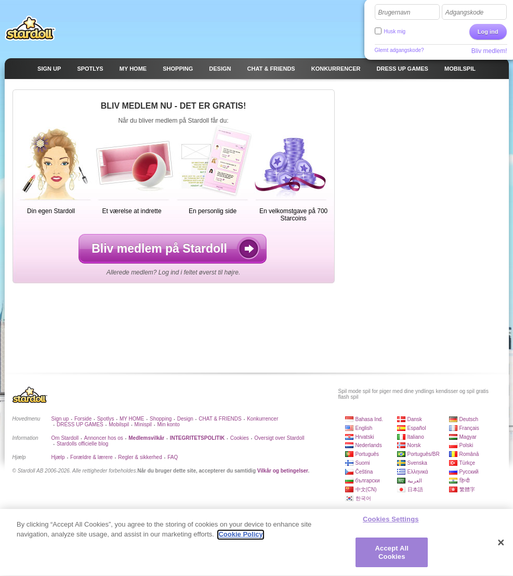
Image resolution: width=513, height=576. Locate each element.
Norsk (414, 445)
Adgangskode (464, 12)
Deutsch (469, 419)
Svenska (417, 463)
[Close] (501, 547)
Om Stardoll (65, 438)
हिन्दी (464, 480)
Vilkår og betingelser (282, 471)
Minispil (143, 424)
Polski (466, 445)
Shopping (161, 419)
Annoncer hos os (103, 438)
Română (469, 454)
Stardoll (30, 28)
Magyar (468, 437)
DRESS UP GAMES (80, 424)
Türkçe (467, 463)
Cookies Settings (391, 524)
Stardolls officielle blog (82, 444)
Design (185, 419)
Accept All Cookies (392, 557)
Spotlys (105, 419)
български (368, 480)
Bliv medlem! (489, 51)
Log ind (488, 32)
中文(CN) (366, 489)
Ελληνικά (417, 472)
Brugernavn (394, 12)
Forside (82, 419)
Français (469, 428)
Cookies (239, 438)
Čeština (364, 472)
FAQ (172, 457)
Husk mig (395, 31)
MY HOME (132, 419)
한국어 (363, 498)
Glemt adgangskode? (399, 50)
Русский (469, 472)
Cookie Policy (240, 539)
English (364, 428)
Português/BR (423, 454)
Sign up (60, 419)
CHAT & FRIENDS (220, 419)
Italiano (415, 437)
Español (416, 428)
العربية (414, 480)
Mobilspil (119, 424)
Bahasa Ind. (369, 419)
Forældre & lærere (91, 457)
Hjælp (58, 457)
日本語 (415, 489)
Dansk (414, 419)
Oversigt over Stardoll (279, 438)
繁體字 (467, 489)
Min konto (168, 424)
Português (367, 454)
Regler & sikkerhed (140, 457)
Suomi (363, 463)
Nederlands (369, 445)
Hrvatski (365, 437)
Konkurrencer (262, 419)
